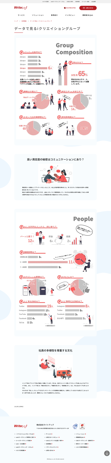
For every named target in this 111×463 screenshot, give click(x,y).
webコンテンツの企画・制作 (54, 440)
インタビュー (70, 15)
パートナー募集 (85, 1)
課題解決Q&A (87, 15)
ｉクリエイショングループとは (24, 434)
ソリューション (38, 15)
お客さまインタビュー (52, 437)
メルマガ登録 (45, 1)
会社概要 (93, 1)
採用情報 (77, 1)
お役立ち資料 (70, 1)
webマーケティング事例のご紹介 (25, 437)
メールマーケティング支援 (23, 440)
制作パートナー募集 (81, 444)
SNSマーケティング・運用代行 (84, 440)
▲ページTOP (107, 453)
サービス (21, 15)
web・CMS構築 (20, 444)
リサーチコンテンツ (51, 447)
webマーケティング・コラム (57, 1)
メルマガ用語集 (20, 450)
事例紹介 (54, 15)
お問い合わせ (89, 8)
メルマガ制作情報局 (81, 447)
